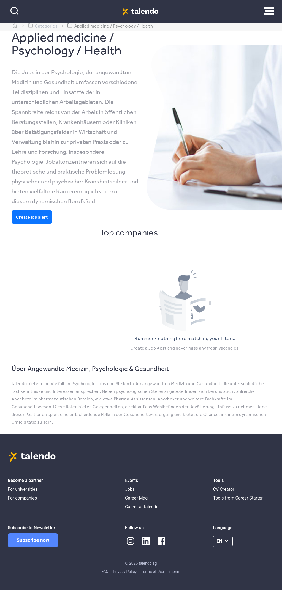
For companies (22, 498)
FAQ (105, 571)
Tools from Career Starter (237, 498)
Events (131, 480)
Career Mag (136, 498)
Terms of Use (152, 571)
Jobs (130, 489)
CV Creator (223, 489)
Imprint (174, 571)
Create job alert (32, 217)
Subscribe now (33, 540)
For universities (22, 489)
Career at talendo (142, 506)
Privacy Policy (125, 571)
